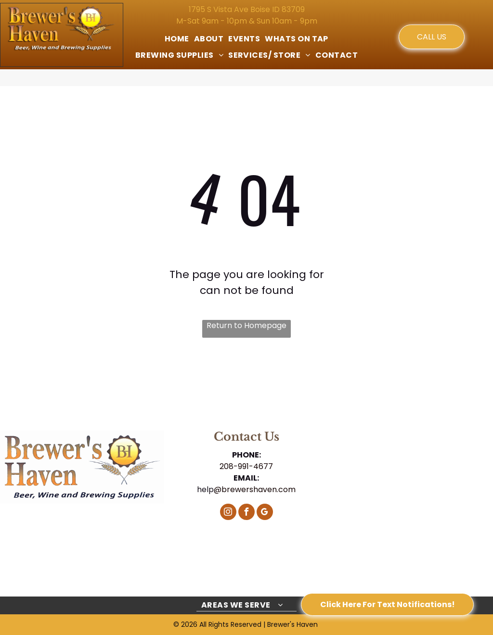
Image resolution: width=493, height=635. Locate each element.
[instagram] (228, 513)
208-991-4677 (246, 466)
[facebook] (246, 513)
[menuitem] (177, 39)
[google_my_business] (265, 513)
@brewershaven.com (255, 489)
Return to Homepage (246, 325)
